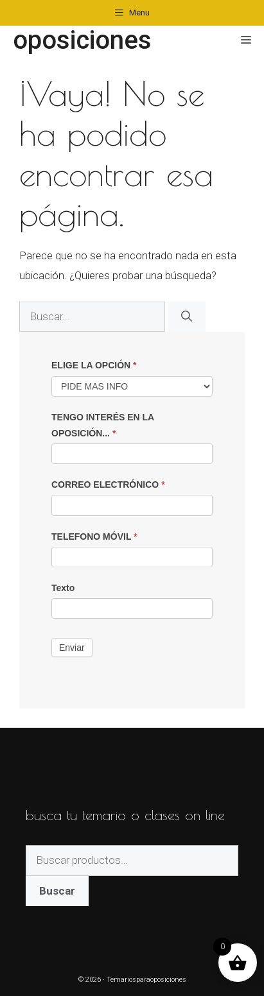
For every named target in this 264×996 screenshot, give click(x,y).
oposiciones (82, 40)
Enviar (72, 647)
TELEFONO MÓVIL (94, 536)
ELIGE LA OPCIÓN (94, 365)
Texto (63, 588)
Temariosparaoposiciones (146, 979)
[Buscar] (187, 317)
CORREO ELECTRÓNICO (108, 484)
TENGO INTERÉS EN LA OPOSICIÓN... (102, 425)
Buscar (57, 890)
